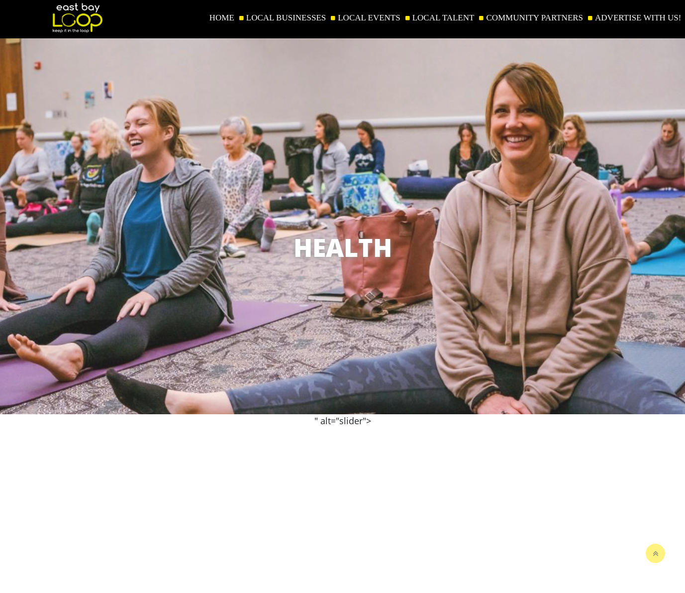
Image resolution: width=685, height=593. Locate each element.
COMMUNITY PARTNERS (534, 17)
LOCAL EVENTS (369, 17)
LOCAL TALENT (443, 17)
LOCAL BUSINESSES (286, 17)
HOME (221, 17)
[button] (672, 335)
